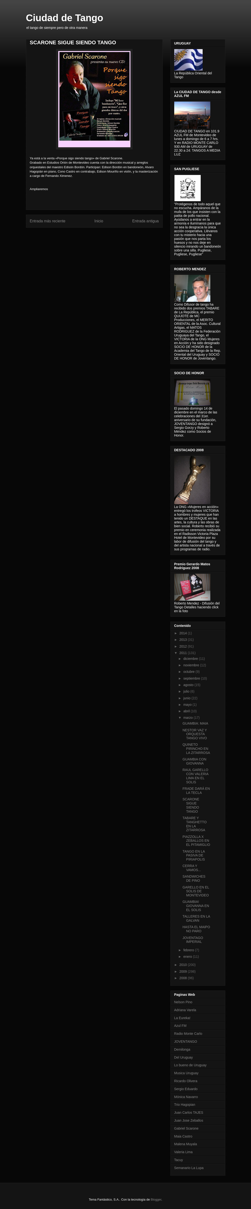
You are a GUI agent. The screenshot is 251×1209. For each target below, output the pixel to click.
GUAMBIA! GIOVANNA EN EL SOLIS (195, 906)
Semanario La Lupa (189, 1168)
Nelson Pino (183, 1002)
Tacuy (178, 1160)
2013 (183, 640)
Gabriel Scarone (186, 1128)
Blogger (156, 1199)
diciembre (191, 659)
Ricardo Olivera (185, 1081)
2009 (183, 971)
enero (188, 956)
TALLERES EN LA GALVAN (196, 918)
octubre (189, 672)
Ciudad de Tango (64, 18)
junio (187, 698)
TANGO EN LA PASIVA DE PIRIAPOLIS (193, 855)
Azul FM (180, 1026)
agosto (188, 685)
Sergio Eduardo (186, 1089)
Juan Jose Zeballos (188, 1120)
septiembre (192, 678)
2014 (183, 633)
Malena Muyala (185, 1144)
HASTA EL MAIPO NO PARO (196, 929)
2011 (183, 653)
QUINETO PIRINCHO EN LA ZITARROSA (196, 749)
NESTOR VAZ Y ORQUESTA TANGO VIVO (194, 734)
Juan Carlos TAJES (188, 1112)
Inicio (98, 221)
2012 (183, 646)
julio (186, 691)
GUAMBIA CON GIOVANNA (194, 761)
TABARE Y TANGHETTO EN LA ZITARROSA (194, 824)
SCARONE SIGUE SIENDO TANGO (190, 805)
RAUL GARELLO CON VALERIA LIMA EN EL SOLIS (195, 776)
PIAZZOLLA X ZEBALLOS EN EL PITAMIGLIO (196, 841)
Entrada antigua (145, 221)
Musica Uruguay (186, 1073)
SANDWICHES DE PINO (193, 878)
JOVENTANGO (185, 1041)
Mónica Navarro (186, 1097)
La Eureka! (182, 1018)
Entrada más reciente (47, 221)
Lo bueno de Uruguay (190, 1065)
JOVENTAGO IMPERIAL (192, 940)
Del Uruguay (183, 1057)
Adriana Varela (185, 1010)
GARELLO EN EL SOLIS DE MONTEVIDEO (195, 891)
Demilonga (182, 1049)
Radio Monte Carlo (188, 1033)
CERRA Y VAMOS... (191, 868)
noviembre (191, 665)
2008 (183, 978)
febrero (189, 950)
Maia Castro (183, 1136)
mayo (188, 705)
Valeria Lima (183, 1152)
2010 (183, 965)
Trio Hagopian (184, 1104)
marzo (188, 718)
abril (187, 711)
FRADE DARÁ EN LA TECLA (196, 791)
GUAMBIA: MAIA (195, 723)
